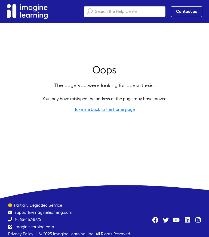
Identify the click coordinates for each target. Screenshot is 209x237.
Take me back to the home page (104, 109)
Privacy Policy (20, 234)
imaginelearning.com (34, 226)
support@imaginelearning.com (43, 212)
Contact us (186, 11)
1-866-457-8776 (28, 219)
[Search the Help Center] (124, 11)
